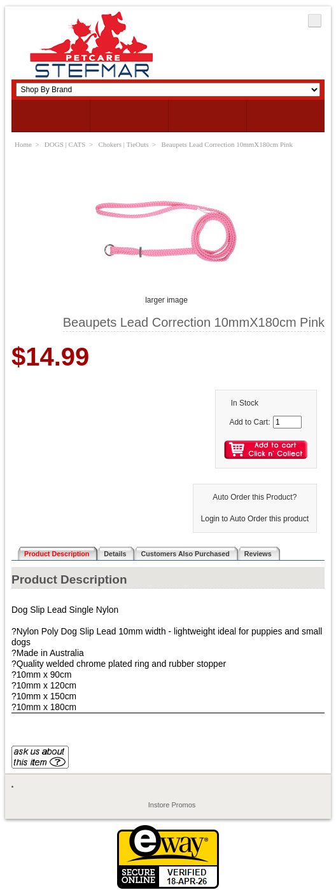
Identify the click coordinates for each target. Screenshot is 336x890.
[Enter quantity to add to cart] (287, 422)
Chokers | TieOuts (123, 144)
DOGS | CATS (65, 144)
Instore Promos (172, 805)
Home (23, 144)
